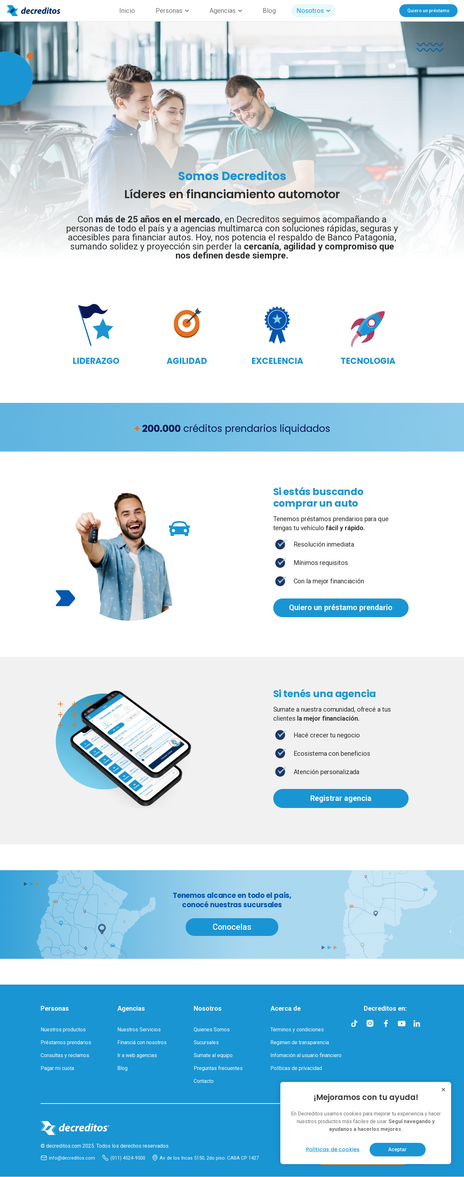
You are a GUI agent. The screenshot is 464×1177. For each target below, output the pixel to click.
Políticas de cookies (333, 1149)
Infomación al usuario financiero (306, 1056)
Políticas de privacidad (296, 1068)
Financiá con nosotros (142, 1043)
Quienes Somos (212, 1030)
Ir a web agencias (137, 1056)
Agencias (225, 11)
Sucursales (206, 1043)
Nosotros (313, 11)
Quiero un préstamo (428, 10)
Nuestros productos (63, 1030)
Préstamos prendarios (66, 1043)
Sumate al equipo (213, 1056)
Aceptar (397, 1149)
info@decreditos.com (68, 1158)
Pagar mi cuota (57, 1068)
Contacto (204, 1081)
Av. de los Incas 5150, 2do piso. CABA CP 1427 (205, 1158)
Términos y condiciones (297, 1030)
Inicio (127, 11)
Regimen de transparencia (299, 1043)
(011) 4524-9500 (123, 1158)
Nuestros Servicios (139, 1030)
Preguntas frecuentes (218, 1068)
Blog (269, 11)
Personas (172, 11)
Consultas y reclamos (65, 1056)
